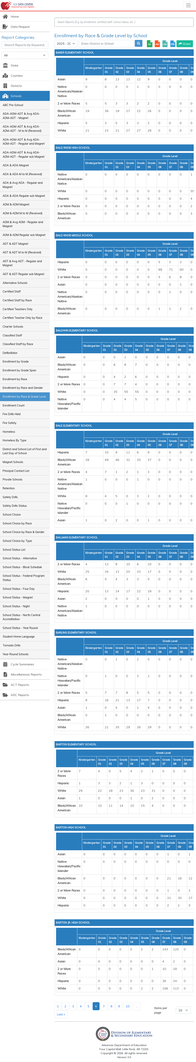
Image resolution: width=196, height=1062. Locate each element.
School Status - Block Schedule (22, 567)
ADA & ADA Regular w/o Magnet (24, 196)
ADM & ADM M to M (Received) (22, 213)
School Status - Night (16, 606)
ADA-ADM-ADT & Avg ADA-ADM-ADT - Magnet (21, 116)
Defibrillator (10, 353)
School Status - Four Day (19, 589)
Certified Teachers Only (18, 309)
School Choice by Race (17, 523)
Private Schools (12, 479)
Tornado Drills (11, 645)
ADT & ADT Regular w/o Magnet (23, 274)
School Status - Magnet (18, 597)
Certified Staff (12, 291)
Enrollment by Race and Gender (23, 388)
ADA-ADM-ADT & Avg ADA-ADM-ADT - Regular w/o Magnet (23, 154)
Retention (9, 488)
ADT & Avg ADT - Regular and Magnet (22, 263)
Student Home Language (19, 636)
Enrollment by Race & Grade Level (24, 396)
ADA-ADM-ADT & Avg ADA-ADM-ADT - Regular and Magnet (24, 142)
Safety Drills (10, 497)
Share (185, 44)
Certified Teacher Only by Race (22, 318)
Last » (61, 1014)
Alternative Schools (15, 283)
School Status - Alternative (20, 558)
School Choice (12, 514)
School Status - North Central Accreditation (21, 617)
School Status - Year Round (20, 628)
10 (128, 1006)
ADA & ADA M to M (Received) (22, 174)
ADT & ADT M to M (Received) (22, 252)
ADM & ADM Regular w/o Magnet (24, 235)
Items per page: (160, 1010)
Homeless (9, 431)
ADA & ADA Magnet (16, 165)
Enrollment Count (13, 405)
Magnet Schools (13, 462)
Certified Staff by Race (17, 300)
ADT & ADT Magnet (15, 244)
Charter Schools (13, 326)
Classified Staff (12, 335)
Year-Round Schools (16, 654)
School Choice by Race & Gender (23, 532)
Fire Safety (9, 423)
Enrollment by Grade (16, 361)
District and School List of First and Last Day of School (25, 451)
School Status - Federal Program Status (24, 578)
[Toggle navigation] (188, 5)
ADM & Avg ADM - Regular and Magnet (23, 224)
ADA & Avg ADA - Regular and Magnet (23, 185)
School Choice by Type (17, 541)
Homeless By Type (14, 440)
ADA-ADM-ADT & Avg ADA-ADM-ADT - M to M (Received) (22, 129)
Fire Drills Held (11, 414)
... (137, 1006)
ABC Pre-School (13, 105)
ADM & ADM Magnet (16, 204)
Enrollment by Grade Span (19, 370)
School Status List (14, 549)
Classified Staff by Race (18, 344)
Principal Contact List (16, 471)
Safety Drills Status (15, 506)
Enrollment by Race (15, 379)
